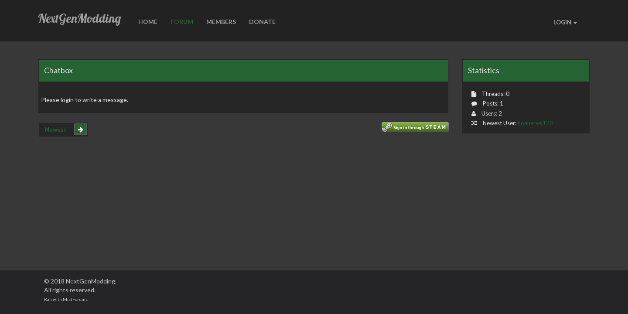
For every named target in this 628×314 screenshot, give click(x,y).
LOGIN (565, 22)
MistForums (75, 299)
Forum (182, 21)
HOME (147, 21)
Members (221, 21)
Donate (262, 21)
